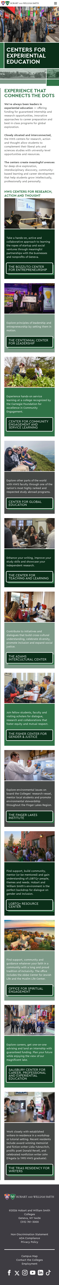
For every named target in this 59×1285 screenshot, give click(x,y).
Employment (29, 1263)
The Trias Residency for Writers (29, 1169)
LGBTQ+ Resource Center (23, 905)
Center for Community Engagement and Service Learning (28, 424)
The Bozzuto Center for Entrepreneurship (28, 268)
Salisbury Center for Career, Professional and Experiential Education (27, 1074)
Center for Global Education (25, 503)
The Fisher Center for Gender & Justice (28, 735)
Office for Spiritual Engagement (26, 989)
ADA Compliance (29, 1238)
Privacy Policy (29, 1242)
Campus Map (29, 1256)
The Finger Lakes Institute (23, 816)
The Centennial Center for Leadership (28, 341)
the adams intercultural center (27, 657)
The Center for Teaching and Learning (29, 576)
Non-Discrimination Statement (29, 1234)
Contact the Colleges (29, 1259)
